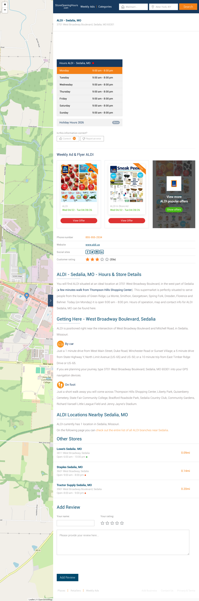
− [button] (5, 10)
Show (116, 122)
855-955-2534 (94, 237)
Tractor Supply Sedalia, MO (74, 485)
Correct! (67, 138)
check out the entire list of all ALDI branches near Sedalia (132, 430)
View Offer (79, 220)
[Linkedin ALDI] (102, 252)
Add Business (149, 590)
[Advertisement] (126, 48)
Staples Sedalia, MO (70, 467)
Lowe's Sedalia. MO (69, 449)
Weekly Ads (88, 6)
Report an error (91, 138)
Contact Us (167, 590)
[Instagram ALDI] (97, 252)
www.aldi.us (93, 244)
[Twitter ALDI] (92, 252)
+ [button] (5, 5)
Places (61, 590)
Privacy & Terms (186, 590)
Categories (105, 6)
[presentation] (84, 567)
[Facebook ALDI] (88, 252)
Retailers (76, 590)
